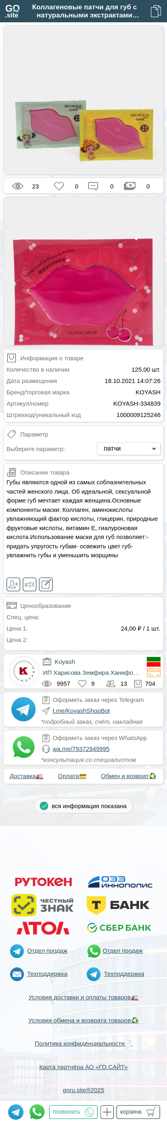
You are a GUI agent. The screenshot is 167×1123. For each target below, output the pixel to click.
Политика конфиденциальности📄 (83, 1043)
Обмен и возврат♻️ (128, 775)
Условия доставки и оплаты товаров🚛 (83, 997)
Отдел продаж (47, 950)
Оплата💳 (72, 775)
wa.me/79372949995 (81, 748)
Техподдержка (47, 973)
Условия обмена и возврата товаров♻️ (83, 1020)
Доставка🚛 (26, 775)
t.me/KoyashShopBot (81, 710)
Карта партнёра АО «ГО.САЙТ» (83, 1066)
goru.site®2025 (83, 1090)
